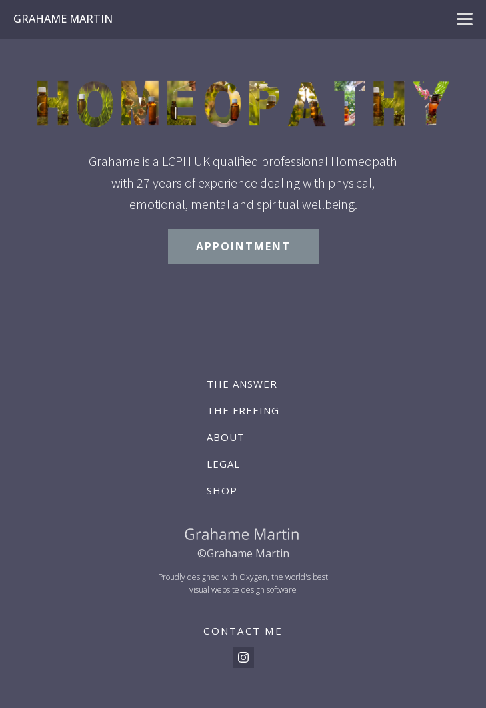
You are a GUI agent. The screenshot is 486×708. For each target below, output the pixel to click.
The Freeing (243, 410)
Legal (223, 463)
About (226, 437)
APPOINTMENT (243, 246)
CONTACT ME (243, 630)
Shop (222, 490)
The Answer (242, 383)
